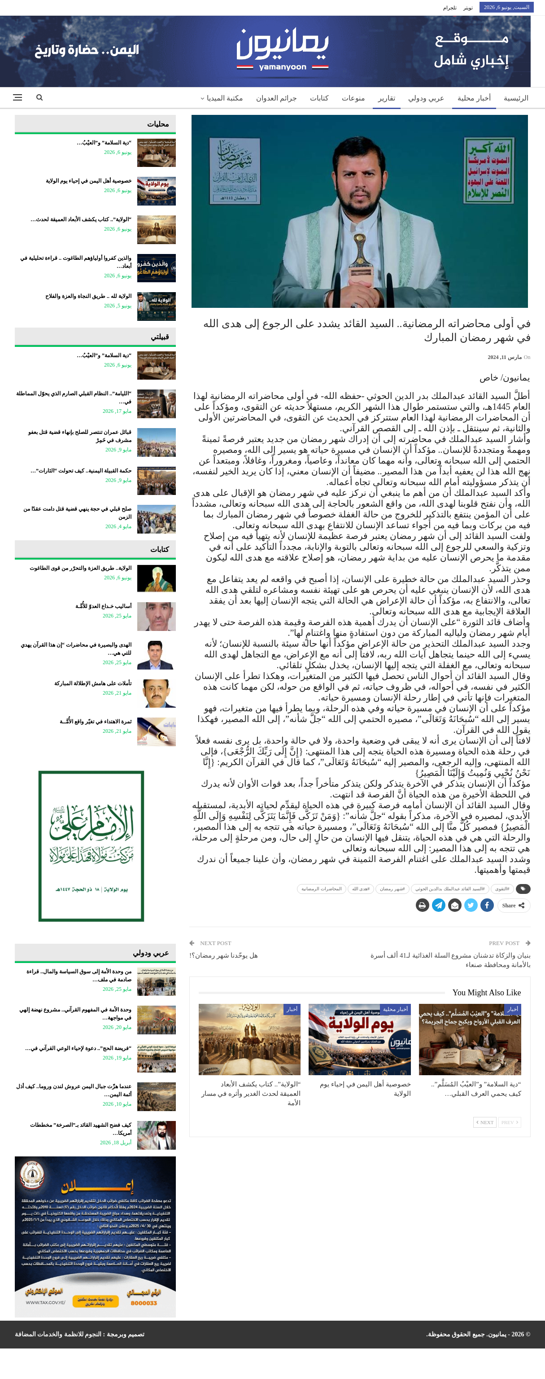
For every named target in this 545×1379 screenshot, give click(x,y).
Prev (509, 1122)
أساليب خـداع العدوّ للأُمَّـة (103, 606)
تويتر (468, 7)
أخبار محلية (474, 98)
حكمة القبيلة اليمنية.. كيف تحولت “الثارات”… (81, 471)
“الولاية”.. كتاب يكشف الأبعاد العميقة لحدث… (81, 219)
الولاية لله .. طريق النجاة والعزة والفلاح (88, 296)
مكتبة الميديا (225, 98)
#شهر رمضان (392, 888)
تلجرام (450, 7)
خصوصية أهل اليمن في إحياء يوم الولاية (88, 181)
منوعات (353, 98)
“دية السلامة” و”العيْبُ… (104, 143)
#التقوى (502, 888)
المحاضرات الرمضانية (321, 888)
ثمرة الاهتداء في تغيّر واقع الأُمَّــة (95, 721)
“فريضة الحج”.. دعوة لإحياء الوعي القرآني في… (78, 1048)
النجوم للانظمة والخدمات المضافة (58, 1334)
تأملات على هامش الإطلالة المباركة (92, 683)
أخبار (512, 1009)
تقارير (386, 98)
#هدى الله (361, 888)
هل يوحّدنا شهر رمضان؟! (223, 955)
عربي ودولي (426, 98)
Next (484, 1122)
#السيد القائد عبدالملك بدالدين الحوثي (450, 888)
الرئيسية (516, 98)
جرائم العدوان (276, 98)
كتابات (319, 98)
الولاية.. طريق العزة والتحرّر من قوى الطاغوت (80, 568)
